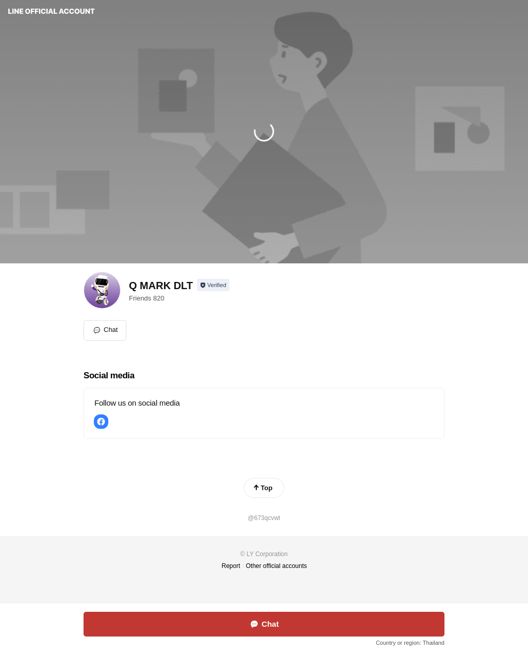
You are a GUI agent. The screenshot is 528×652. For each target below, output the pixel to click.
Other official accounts (276, 566)
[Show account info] (213, 285)
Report (231, 566)
